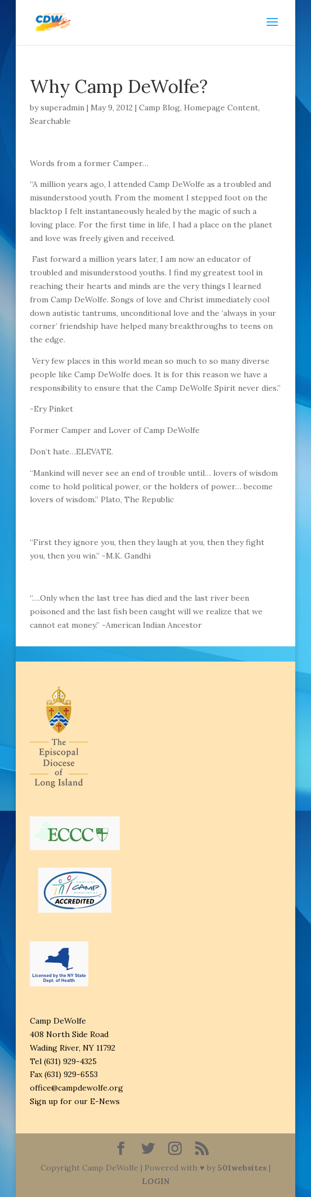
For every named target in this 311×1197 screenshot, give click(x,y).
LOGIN (155, 1181)
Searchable (50, 121)
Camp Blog (159, 107)
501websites (242, 1168)
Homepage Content (221, 107)
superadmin (62, 107)
